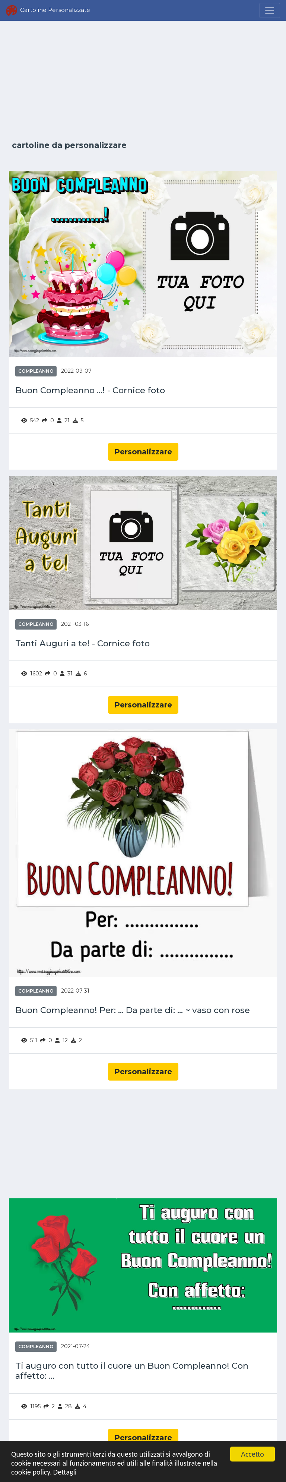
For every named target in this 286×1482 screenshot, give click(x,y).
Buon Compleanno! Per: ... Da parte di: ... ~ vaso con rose (132, 1010)
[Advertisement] (143, 81)
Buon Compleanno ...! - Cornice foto (90, 390)
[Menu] (269, 10)
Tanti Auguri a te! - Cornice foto (82, 643)
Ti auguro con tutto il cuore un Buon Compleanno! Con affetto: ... (131, 1371)
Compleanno (36, 371)
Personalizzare (143, 451)
